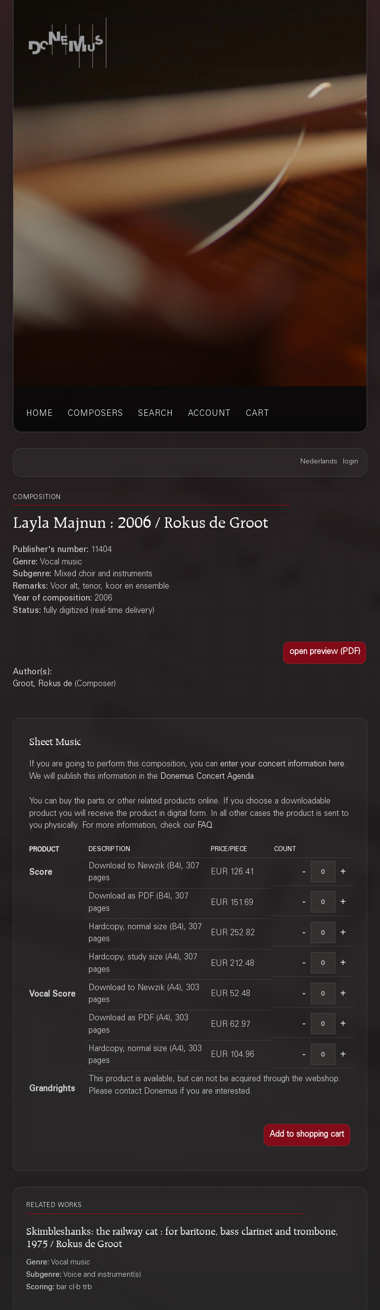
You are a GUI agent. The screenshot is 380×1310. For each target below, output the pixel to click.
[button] (324, 653)
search (155, 414)
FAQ (205, 826)
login (350, 461)
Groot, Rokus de (42, 684)
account (209, 414)
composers (95, 414)
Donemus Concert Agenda (207, 777)
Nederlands (318, 461)
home (39, 414)
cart (258, 414)
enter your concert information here (282, 764)
